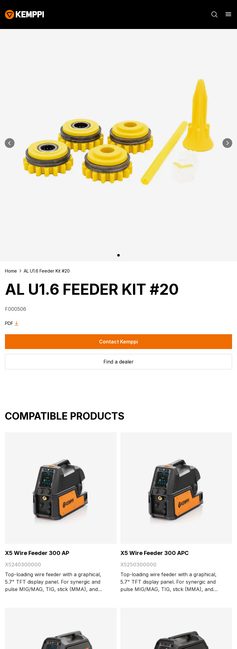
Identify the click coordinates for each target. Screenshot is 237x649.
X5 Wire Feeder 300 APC (154, 553)
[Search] (214, 14)
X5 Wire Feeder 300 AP (37, 553)
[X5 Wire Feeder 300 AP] (60, 488)
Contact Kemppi (118, 342)
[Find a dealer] (118, 361)
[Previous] (9, 143)
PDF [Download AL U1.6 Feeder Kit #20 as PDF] (13, 323)
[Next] (227, 143)
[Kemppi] (24, 14)
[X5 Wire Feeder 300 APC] (176, 488)
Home (11, 270)
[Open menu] (228, 14)
